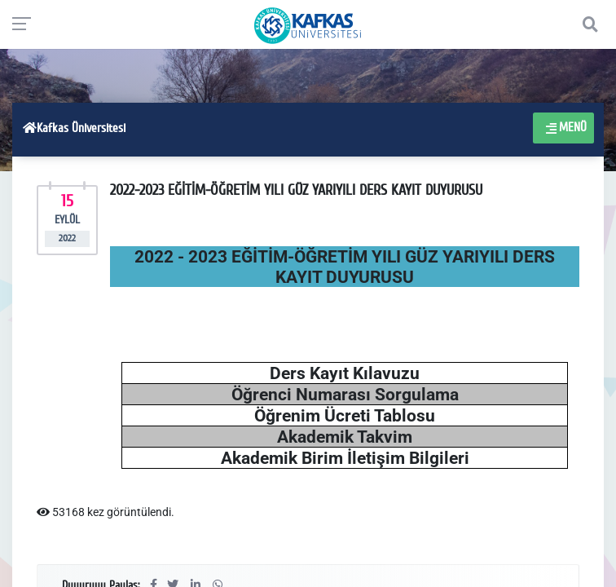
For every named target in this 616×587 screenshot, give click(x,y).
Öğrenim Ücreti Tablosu (344, 415)
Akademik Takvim (344, 436)
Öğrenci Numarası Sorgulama (345, 394)
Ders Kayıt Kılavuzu (345, 373)
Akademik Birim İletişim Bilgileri (345, 458)
